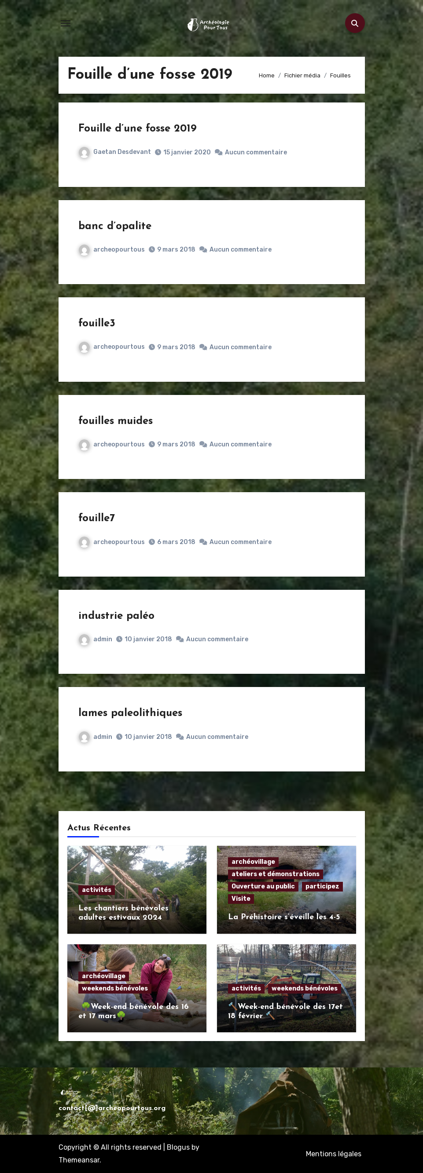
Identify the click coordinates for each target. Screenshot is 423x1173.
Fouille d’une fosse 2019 (137, 129)
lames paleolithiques (130, 713)
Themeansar (79, 1160)
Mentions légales (333, 1154)
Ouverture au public (263, 886)
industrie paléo (116, 616)
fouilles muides (115, 421)
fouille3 (96, 323)
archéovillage (253, 862)
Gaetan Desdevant (115, 152)
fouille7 (96, 518)
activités (96, 890)
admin (95, 639)
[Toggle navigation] (66, 23)
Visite (241, 899)
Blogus (178, 1147)
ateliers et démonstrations (276, 874)
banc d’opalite (114, 226)
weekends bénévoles (115, 988)
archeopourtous (112, 249)
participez (322, 886)
